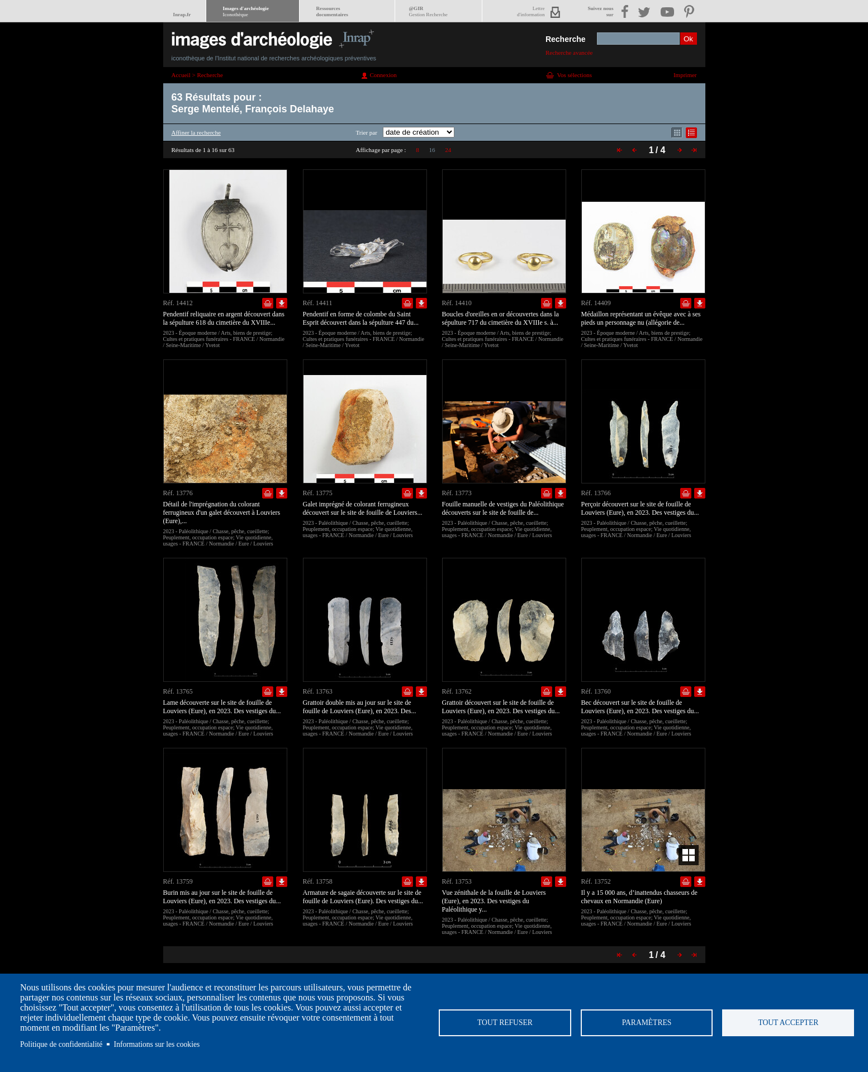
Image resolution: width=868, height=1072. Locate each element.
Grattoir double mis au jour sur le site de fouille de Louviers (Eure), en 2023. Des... (359, 707)
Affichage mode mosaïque (676, 132)
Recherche (566, 39)
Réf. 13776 (178, 493)
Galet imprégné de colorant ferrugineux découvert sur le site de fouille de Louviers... (363, 508)
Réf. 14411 (318, 303)
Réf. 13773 (457, 493)
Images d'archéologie (246, 11)
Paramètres (646, 1022)
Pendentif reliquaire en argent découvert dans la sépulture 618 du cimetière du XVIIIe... (223, 318)
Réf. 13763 (318, 691)
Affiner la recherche (196, 132)
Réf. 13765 (178, 691)
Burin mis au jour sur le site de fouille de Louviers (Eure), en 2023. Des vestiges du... (222, 897)
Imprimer (685, 75)
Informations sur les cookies (157, 1044)
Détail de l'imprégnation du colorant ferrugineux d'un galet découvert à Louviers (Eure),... (222, 512)
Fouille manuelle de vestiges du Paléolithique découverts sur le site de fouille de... (503, 508)
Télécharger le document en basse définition (281, 303)
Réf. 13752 (596, 881)
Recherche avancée (569, 52)
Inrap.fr (182, 14)
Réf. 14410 (457, 303)
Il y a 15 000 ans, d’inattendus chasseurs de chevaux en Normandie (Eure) (639, 897)
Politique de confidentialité (61, 1044)
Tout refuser (505, 1022)
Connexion (383, 75)
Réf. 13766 (596, 493)
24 (448, 149)
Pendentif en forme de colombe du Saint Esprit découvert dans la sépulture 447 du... (361, 318)
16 (432, 149)
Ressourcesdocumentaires (332, 11)
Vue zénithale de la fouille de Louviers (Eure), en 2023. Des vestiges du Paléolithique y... (494, 901)
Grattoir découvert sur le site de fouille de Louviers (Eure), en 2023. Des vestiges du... (501, 707)
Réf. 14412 (178, 303)
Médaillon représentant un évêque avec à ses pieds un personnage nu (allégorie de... (641, 318)
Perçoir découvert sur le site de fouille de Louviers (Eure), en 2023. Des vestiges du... (640, 508)
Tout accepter (788, 1022)
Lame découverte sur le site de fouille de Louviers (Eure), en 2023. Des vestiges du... (222, 707)
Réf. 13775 (318, 493)
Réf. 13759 (178, 881)
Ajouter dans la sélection (267, 303)
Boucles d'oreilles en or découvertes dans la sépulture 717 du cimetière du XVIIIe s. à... (500, 318)
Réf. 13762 (457, 691)
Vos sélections (574, 75)
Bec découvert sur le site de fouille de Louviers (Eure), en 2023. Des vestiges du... (640, 707)
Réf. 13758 (318, 881)
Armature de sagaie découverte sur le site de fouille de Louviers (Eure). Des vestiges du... (363, 897)
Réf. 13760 (596, 691)
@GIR (428, 11)
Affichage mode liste (691, 132)
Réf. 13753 (457, 881)
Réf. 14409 (596, 303)
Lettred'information (530, 11)
